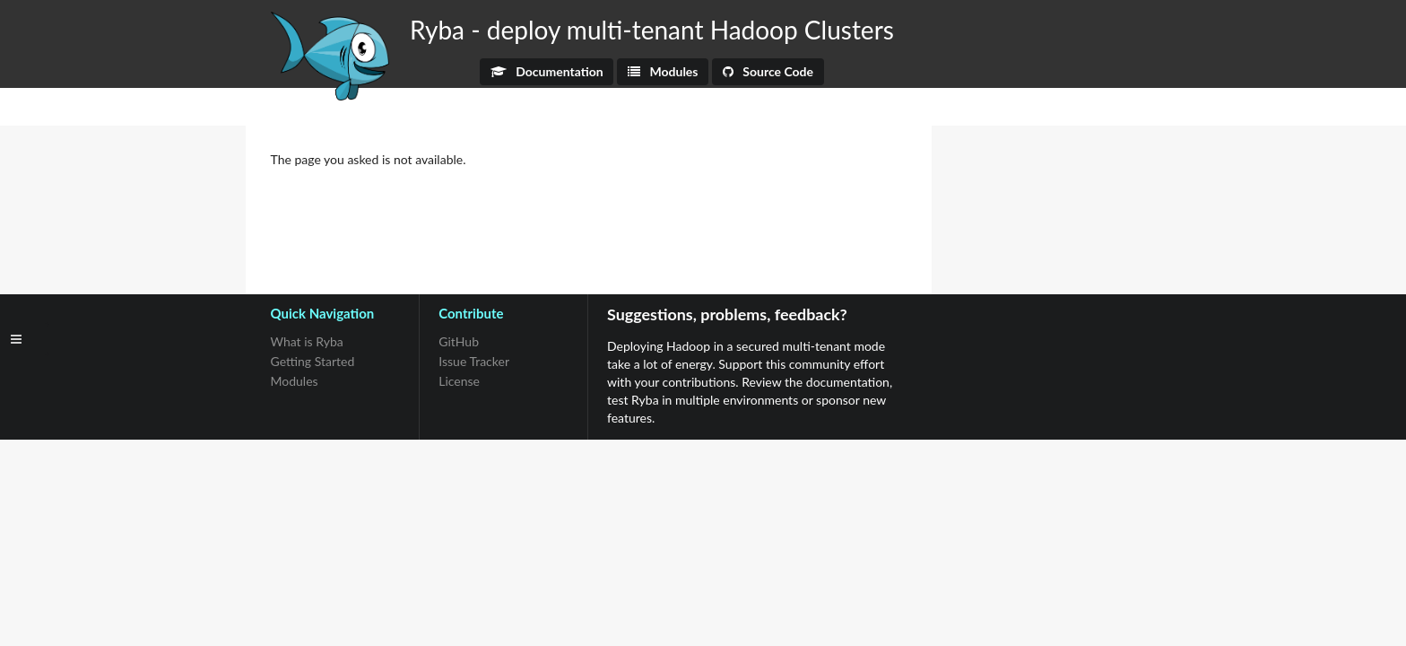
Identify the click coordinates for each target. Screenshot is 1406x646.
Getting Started (313, 361)
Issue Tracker (473, 361)
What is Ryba (307, 342)
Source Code (768, 71)
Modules (663, 71)
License (459, 380)
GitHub (458, 342)
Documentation (546, 71)
